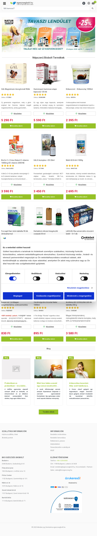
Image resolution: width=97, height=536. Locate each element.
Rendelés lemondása (58, 438)
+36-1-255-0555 (62, 460)
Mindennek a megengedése (79, 296)
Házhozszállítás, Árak (10, 434)
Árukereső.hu (73, 483)
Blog (6, 358)
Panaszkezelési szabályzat (60, 447)
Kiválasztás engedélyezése (48, 296)
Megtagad (17, 296)
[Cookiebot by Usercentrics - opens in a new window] (83, 238)
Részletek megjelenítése (78, 288)
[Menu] (83, 3)
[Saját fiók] (89, 3)
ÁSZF (52, 450)
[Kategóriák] (4, 3)
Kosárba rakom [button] (16, 126)
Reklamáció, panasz (57, 441)
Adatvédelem (55, 444)
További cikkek (48, 412)
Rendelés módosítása (58, 434)
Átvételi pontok (7, 438)
